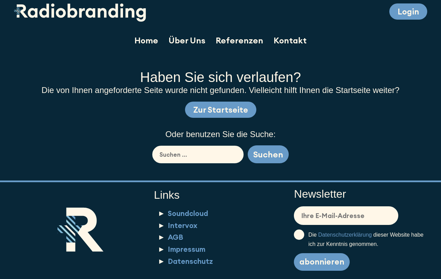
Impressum (186, 249)
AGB (175, 237)
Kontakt (290, 40)
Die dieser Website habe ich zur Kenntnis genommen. (358, 238)
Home (146, 40)
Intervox (182, 225)
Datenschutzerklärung (345, 235)
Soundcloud (188, 213)
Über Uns (186, 40)
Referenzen (239, 40)
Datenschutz (190, 261)
